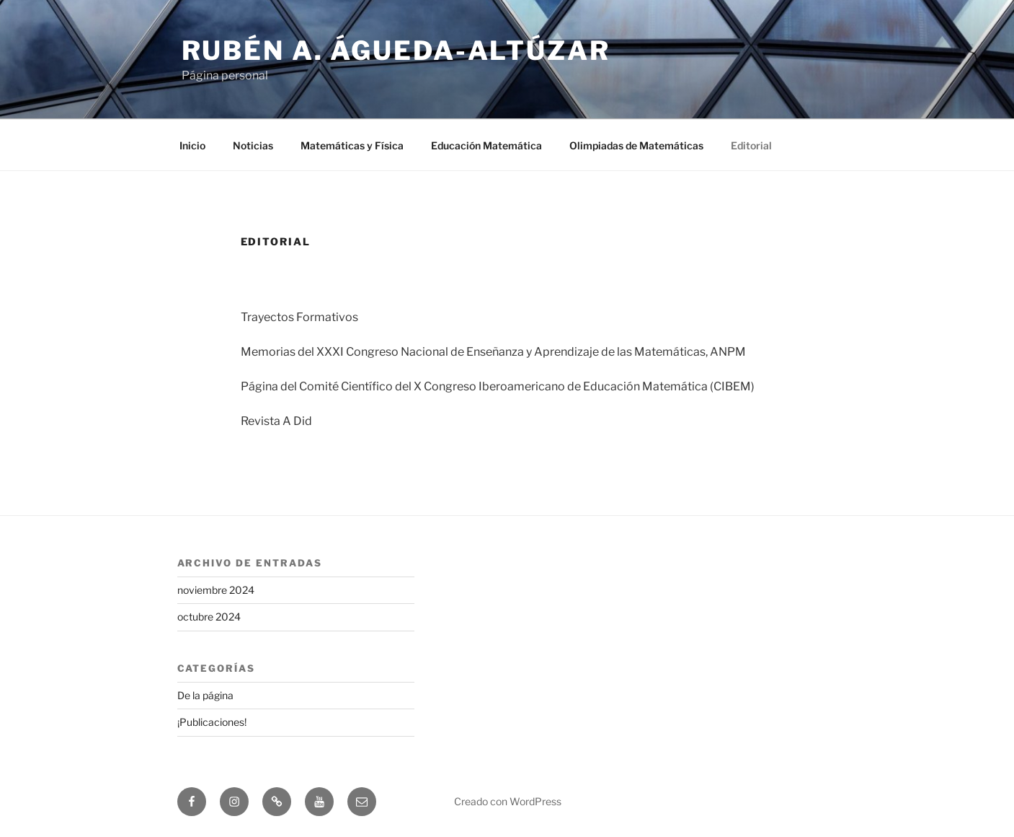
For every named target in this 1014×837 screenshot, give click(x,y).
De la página (205, 695)
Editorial (751, 145)
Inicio (192, 145)
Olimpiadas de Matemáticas (636, 145)
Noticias (253, 145)
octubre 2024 (209, 616)
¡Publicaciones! (211, 722)
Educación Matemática (486, 145)
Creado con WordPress (507, 801)
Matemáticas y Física (352, 145)
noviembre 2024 (215, 590)
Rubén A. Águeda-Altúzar (396, 50)
